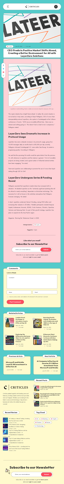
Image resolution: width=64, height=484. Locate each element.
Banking (45, 419)
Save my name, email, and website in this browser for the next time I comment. (28, 297)
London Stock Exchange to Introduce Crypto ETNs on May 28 (22, 320)
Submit (46, 250)
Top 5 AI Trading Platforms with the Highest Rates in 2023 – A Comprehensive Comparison (18, 432)
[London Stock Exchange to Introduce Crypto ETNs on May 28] (36, 388)
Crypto (9, 46)
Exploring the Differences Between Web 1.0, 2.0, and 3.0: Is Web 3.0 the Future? (23, 338)
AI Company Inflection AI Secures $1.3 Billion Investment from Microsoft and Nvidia (47, 364)
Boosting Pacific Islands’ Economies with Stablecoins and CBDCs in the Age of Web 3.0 (50, 321)
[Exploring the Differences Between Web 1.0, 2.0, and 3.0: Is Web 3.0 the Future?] (36, 403)
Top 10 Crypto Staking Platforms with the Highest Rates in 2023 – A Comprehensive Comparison (19, 441)
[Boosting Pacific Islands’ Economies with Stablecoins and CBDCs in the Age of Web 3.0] (36, 395)
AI (36, 419)
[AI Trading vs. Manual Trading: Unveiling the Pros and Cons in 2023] (5, 420)
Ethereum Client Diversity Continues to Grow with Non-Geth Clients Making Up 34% (50, 338)
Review (47, 422)
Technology (39, 426)
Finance (38, 422)
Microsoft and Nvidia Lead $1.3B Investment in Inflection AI (16, 364)
